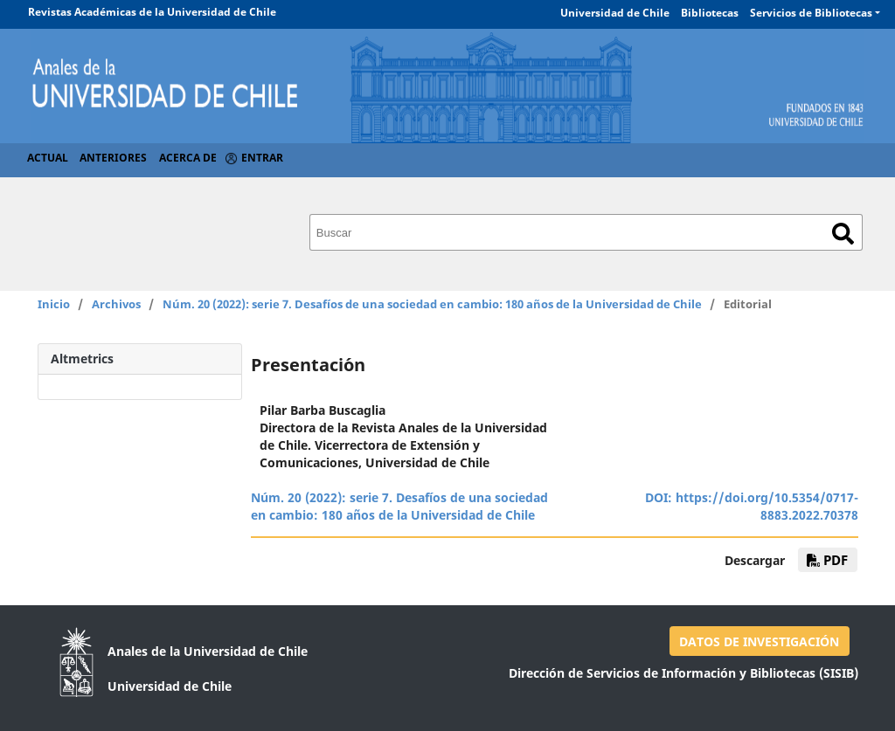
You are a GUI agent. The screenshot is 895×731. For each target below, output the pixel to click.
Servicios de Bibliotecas (811, 12)
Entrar (262, 157)
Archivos (116, 304)
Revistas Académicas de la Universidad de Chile (152, 11)
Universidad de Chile (615, 12)
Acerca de (188, 157)
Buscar (843, 234)
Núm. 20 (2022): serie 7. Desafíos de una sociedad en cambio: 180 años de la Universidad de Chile (432, 304)
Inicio (54, 304)
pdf (827, 560)
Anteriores (113, 157)
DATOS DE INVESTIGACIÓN (759, 641)
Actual (47, 157)
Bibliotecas (710, 12)
